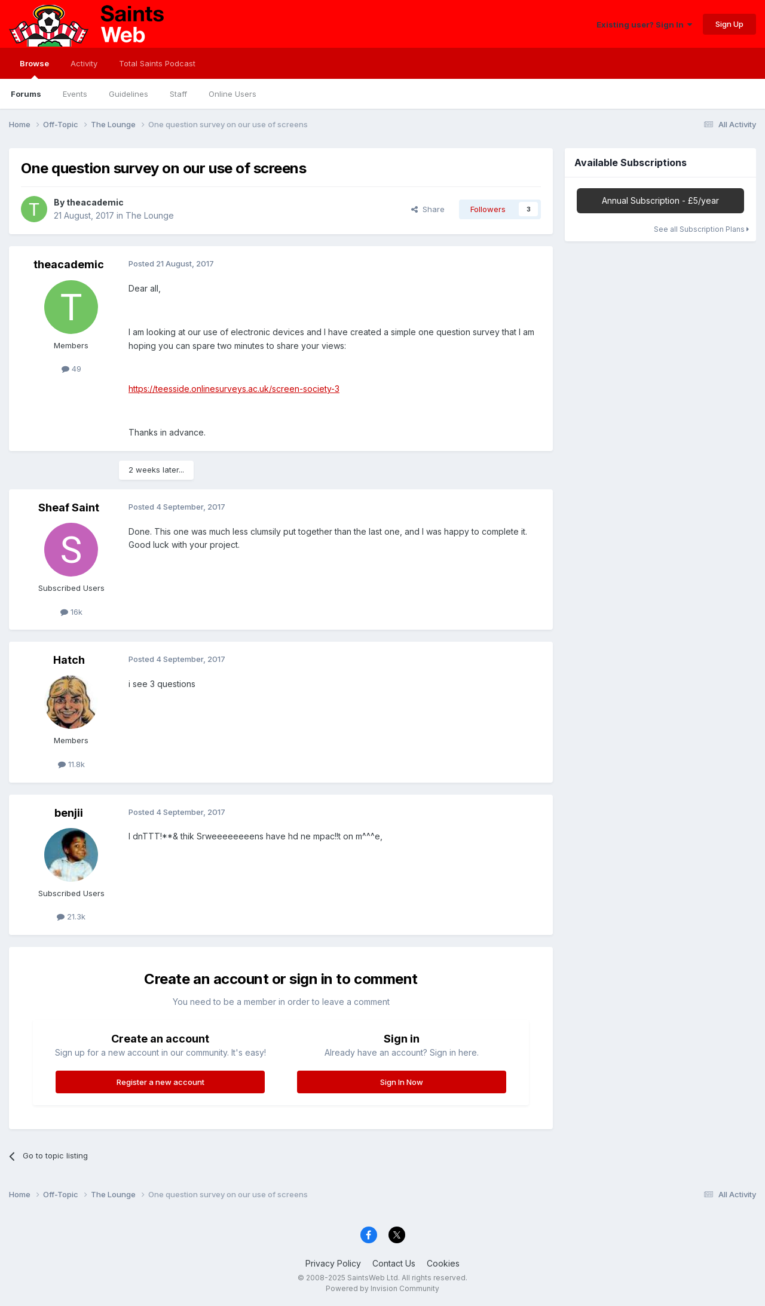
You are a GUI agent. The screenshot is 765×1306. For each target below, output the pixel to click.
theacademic (95, 202)
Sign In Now (401, 1082)
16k (71, 612)
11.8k (71, 764)
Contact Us (393, 1263)
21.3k (71, 916)
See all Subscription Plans (701, 229)
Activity (84, 63)
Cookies (443, 1263)
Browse (34, 69)
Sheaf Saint (68, 507)
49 (71, 368)
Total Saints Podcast (157, 63)
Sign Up (729, 24)
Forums (26, 94)
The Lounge (150, 215)
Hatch (69, 660)
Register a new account (160, 1082)
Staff (178, 94)
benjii (68, 813)
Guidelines (128, 94)
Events (75, 94)
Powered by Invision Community (382, 1288)
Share (428, 209)
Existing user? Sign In (644, 24)
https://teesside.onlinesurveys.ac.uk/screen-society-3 (233, 389)
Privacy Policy (333, 1263)
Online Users (232, 94)
